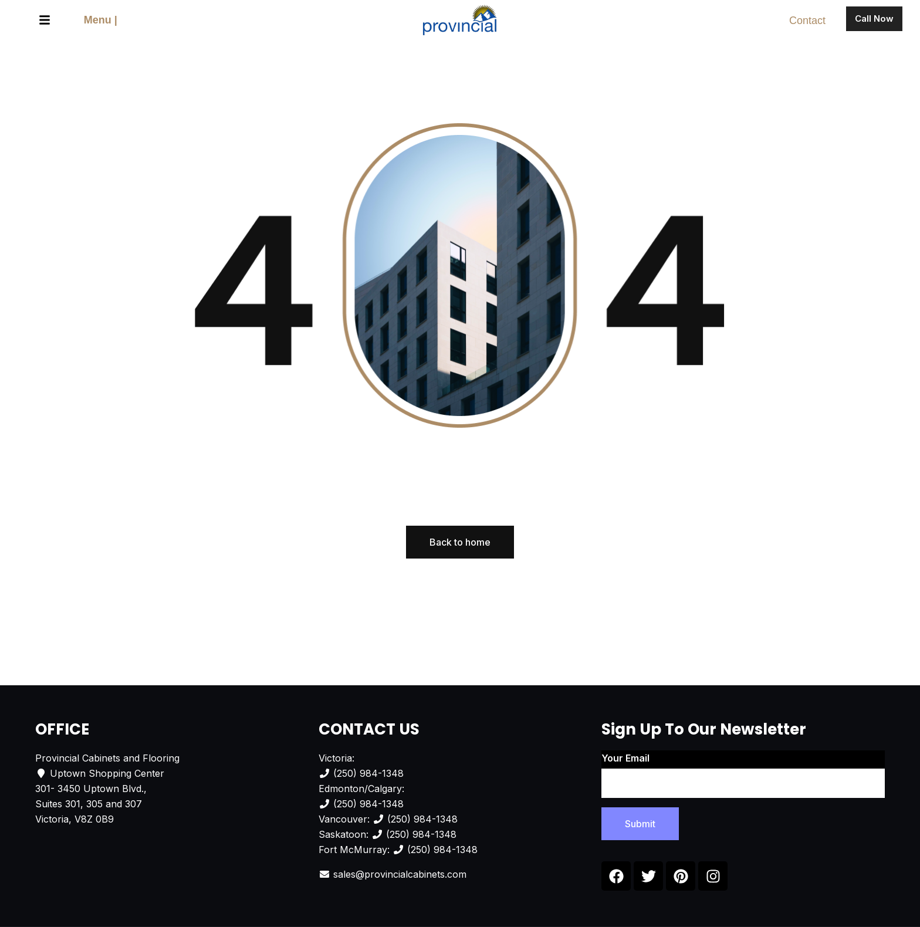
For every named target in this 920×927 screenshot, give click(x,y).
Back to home (460, 542)
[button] (45, 21)
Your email (743, 775)
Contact (807, 20)
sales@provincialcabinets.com (399, 874)
